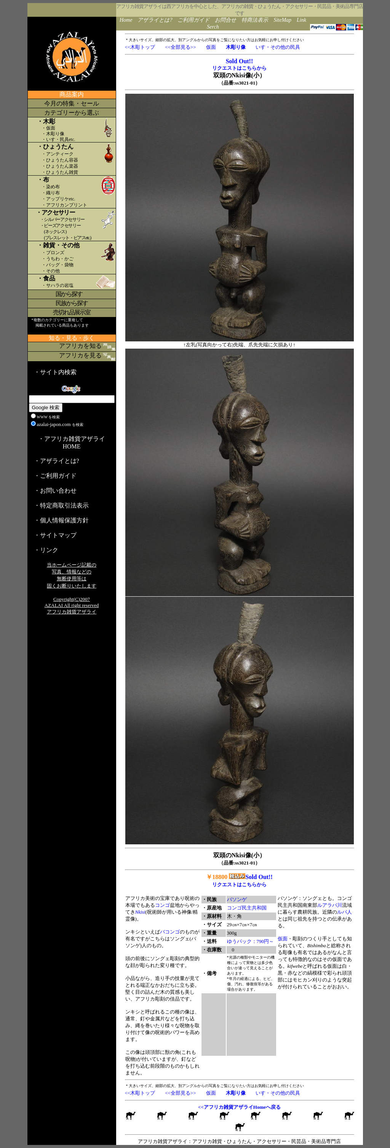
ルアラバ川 (329, 905)
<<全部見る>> (180, 47)
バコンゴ (170, 932)
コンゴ (162, 905)
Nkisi (140, 912)
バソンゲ (237, 899)
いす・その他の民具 (278, 47)
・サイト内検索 (55, 372)
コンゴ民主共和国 (247, 908)
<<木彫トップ (140, 47)
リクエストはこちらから (239, 68)
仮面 (211, 47)
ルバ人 (344, 912)
